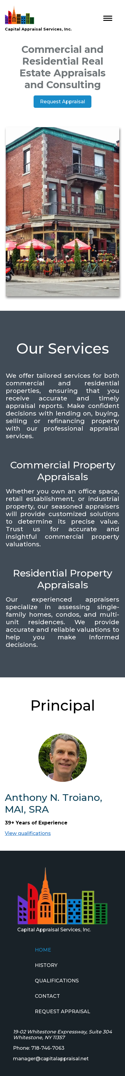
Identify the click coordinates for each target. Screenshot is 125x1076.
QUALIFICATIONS (57, 981)
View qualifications (28, 833)
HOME (43, 950)
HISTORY (46, 965)
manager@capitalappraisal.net (51, 1059)
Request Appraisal (62, 101)
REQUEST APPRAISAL (62, 1011)
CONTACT (47, 996)
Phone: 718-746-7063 (38, 1048)
